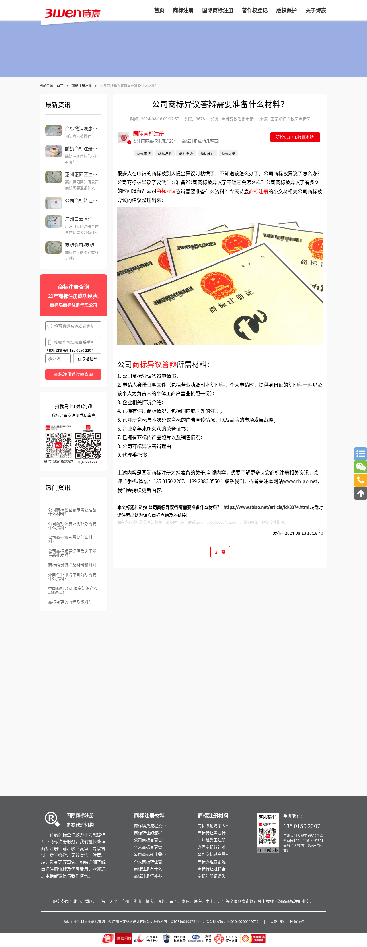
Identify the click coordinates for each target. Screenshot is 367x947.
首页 (60, 85)
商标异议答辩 (154, 364)
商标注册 (258, 191)
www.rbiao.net (300, 481)
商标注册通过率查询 (73, 374)
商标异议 (166, 190)
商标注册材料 (81, 85)
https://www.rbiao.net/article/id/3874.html (266, 507)
